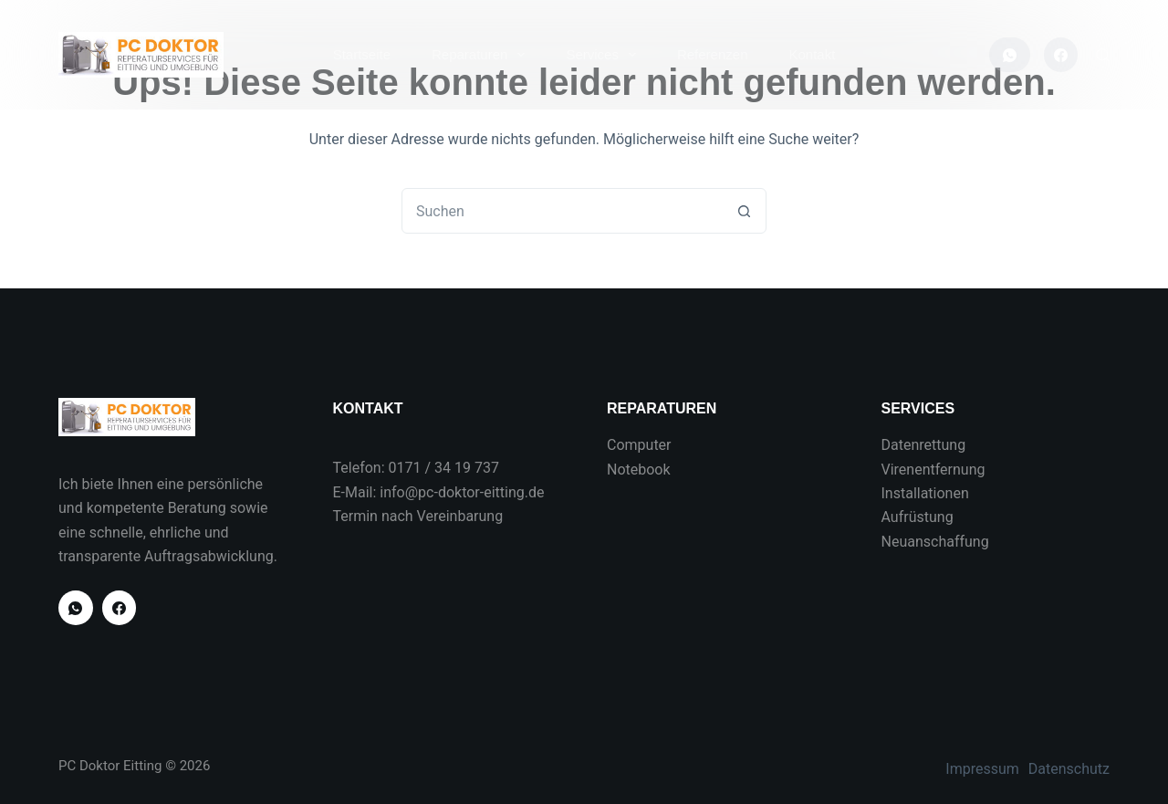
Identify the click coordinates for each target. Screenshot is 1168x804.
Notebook (639, 469)
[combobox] (562, 211)
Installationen (925, 493)
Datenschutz (1069, 769)
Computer (639, 445)
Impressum (982, 769)
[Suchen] (1103, 55)
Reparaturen (482, 55)
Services (604, 55)
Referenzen (712, 54)
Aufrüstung (917, 517)
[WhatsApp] (1009, 54)
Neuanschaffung (935, 541)
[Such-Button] (744, 211)
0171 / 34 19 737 (444, 467)
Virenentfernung (933, 469)
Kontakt (811, 54)
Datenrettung (923, 445)
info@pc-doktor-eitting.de (462, 492)
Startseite (362, 54)
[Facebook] (1061, 54)
